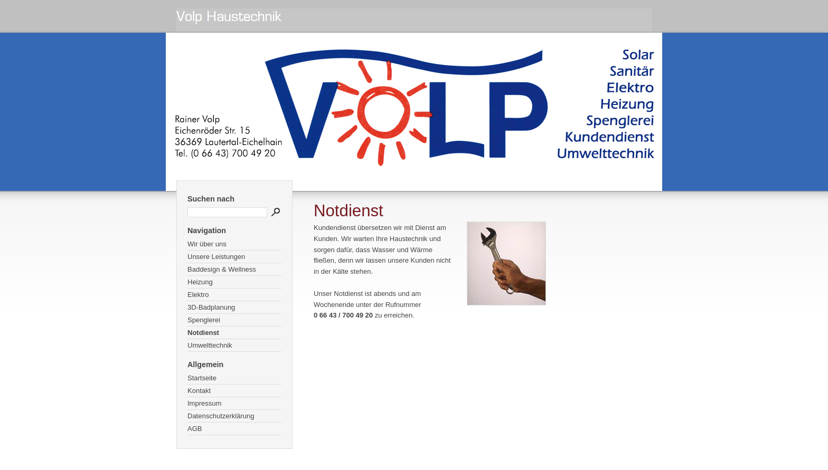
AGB (194, 429)
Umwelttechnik (209, 345)
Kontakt (199, 391)
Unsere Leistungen (216, 257)
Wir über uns (207, 244)
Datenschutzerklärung (220, 416)
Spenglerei (203, 320)
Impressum (204, 403)
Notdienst (203, 333)
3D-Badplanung (211, 307)
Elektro (198, 295)
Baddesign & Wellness (221, 269)
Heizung (200, 282)
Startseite (202, 378)
